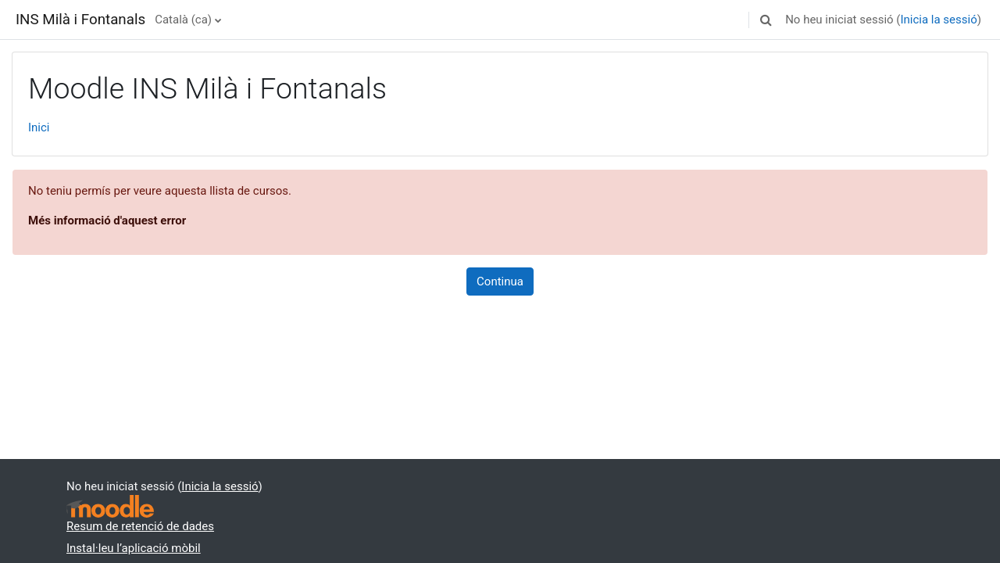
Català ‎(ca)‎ (183, 20)
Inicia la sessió (938, 20)
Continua (500, 281)
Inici (39, 127)
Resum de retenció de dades (140, 526)
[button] (765, 19)
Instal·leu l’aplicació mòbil (133, 548)
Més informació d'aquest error (107, 220)
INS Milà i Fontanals (80, 19)
